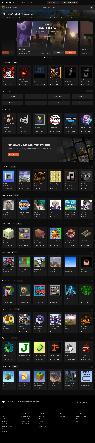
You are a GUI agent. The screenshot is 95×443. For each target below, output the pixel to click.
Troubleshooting (61, 416)
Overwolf (78, 413)
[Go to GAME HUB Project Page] (40, 265)
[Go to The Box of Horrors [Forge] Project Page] (9, 75)
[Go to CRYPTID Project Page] (24, 75)
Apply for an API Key (25, 421)
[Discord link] (87, 402)
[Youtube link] (84, 402)
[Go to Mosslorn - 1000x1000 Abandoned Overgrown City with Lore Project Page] (71, 379)
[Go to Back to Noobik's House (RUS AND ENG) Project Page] (86, 265)
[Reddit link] (92, 402)
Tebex (77, 418)
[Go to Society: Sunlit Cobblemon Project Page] (55, 123)
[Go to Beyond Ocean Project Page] (71, 123)
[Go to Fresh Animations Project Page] (9, 294)
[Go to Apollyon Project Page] (86, 75)
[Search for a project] (65, 7)
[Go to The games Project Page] (71, 265)
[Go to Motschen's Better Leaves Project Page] (86, 294)
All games (4, 413)
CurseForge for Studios (81, 416)
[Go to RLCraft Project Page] (71, 322)
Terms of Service (5, 439)
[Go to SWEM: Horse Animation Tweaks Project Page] (71, 237)
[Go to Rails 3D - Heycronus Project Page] (86, 237)
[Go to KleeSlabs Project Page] (24, 180)
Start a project (23, 413)
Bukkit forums (42, 426)
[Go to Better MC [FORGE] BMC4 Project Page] (55, 322)
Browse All (16, 7)
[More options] (92, 2)
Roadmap (41, 423)
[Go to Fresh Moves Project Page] (24, 294)
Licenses (21, 439)
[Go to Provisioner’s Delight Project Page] (40, 180)
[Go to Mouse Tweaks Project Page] (71, 351)
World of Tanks (5, 431)
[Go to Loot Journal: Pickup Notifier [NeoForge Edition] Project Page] (86, 123)
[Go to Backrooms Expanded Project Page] (55, 180)
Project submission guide (26, 416)
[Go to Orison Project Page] (55, 208)
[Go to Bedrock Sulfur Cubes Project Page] (9, 237)
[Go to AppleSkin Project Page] (86, 351)
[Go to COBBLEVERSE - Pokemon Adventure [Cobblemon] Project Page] (40, 322)
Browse (16, 2)
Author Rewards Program (26, 418)
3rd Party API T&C (24, 423)
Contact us (60, 418)
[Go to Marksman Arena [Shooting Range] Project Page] (9, 265)
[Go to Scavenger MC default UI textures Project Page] (55, 237)
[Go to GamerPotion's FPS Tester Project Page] (86, 379)
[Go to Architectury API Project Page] (55, 351)
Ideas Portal (41, 416)
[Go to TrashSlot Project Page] (9, 180)
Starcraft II (4, 423)
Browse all (89, 91)
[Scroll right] (92, 167)
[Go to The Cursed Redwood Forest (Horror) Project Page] (40, 75)
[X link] (89, 402)
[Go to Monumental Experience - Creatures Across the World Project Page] (71, 208)
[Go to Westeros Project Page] (55, 265)
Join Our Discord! (43, 413)
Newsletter (41, 421)
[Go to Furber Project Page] (40, 208)
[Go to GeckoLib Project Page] (9, 351)
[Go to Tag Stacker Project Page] (9, 123)
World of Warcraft (6, 418)
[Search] (91, 7)
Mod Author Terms (30, 439)
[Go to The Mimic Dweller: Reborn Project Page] (55, 75)
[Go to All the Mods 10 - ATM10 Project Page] (9, 322)
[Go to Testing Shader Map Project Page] (24, 265)
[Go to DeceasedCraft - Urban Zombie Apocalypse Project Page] (24, 322)
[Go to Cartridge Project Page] (86, 180)
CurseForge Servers (43, 428)
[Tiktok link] (81, 402)
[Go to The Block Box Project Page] (40, 123)
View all (13, 166)
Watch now (66, 52)
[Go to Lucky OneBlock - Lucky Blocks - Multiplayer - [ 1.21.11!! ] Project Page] (24, 379)
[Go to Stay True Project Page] (40, 294)
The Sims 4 (4, 421)
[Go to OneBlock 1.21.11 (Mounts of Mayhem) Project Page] (40, 379)
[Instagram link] (78, 402)
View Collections (13, 154)
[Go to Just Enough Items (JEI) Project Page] (24, 351)
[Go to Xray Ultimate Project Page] (71, 294)
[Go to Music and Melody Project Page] (71, 180)
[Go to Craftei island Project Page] (86, 208)
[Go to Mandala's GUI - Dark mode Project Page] (55, 294)
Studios (31, 2)
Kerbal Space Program (7, 426)
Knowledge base (61, 413)
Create (24, 2)
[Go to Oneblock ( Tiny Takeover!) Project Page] (9, 379)
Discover (9, 7)
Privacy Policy (14, 439)
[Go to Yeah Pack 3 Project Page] (9, 208)
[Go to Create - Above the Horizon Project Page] (24, 208)
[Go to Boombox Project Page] (24, 123)
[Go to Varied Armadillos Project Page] (40, 237)
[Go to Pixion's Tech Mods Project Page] (24, 237)
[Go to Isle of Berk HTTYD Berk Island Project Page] (55, 379)
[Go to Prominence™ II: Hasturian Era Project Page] (86, 322)
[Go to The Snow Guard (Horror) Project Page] (71, 75)
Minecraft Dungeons (6, 428)
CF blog (41, 418)
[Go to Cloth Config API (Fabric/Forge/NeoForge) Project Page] (40, 351)
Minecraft (4, 416)
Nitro (77, 421)
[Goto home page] (6, 2)
